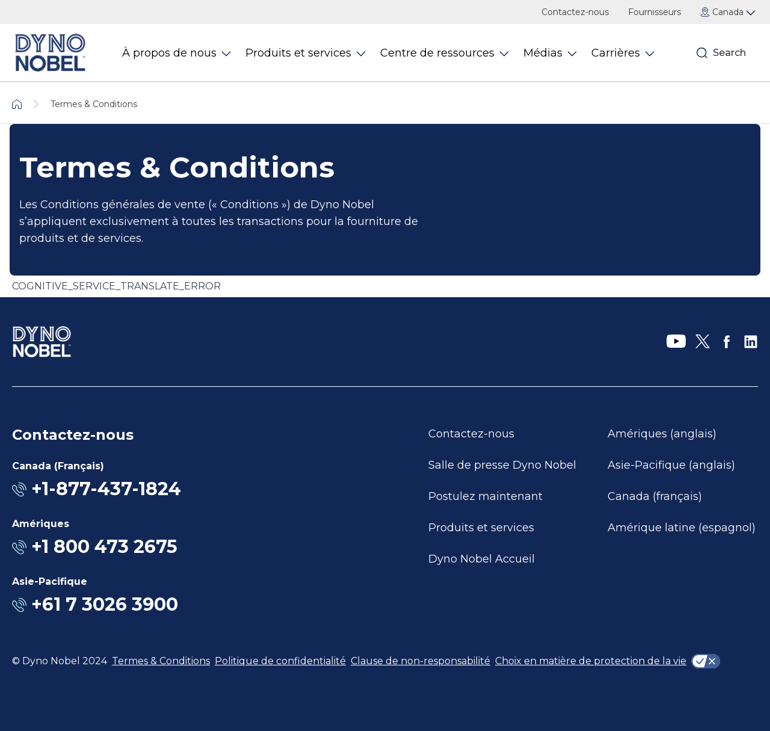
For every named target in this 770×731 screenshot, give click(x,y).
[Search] (702, 53)
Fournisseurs (654, 12)
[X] (702, 342)
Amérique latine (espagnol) (682, 527)
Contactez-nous (575, 12)
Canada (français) (655, 496)
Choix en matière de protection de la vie (590, 661)
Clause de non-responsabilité (420, 661)
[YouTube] (676, 342)
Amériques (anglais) (662, 433)
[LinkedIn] (751, 342)
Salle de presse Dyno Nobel (502, 465)
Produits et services (481, 527)
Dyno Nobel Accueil (481, 559)
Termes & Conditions (161, 661)
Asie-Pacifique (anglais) (671, 465)
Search (729, 52)
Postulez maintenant (485, 496)
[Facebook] (726, 342)
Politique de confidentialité (280, 661)
